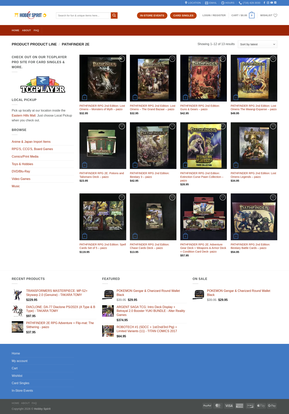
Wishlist (17, 375)
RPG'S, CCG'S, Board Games (32, 149)
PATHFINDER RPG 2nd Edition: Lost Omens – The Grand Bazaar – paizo (152, 107)
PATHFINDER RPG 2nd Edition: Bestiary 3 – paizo (149, 175)
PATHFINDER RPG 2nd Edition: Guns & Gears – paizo (200, 107)
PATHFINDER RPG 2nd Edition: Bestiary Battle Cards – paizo (250, 246)
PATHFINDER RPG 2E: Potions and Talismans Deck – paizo (101, 175)
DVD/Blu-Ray (21, 171)
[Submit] (114, 15)
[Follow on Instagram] (268, 3)
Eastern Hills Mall (24, 115)
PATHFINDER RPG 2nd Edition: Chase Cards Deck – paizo (149, 246)
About (26, 30)
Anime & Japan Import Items (31, 141)
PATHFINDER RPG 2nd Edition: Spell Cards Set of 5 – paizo (102, 246)
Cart (15, 368)
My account (20, 361)
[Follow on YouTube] (272, 3)
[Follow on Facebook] (264, 3)
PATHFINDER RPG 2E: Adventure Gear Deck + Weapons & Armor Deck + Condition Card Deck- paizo (203, 248)
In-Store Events (22, 390)
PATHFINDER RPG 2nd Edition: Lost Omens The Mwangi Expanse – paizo (254, 107)
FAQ (36, 30)
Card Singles (20, 383)
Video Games (21, 179)
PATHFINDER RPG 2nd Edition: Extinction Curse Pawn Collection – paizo (201, 177)
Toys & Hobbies (22, 164)
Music (16, 186)
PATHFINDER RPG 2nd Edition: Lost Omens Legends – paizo (253, 175)
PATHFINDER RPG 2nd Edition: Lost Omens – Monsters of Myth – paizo (102, 107)
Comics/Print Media (25, 156)
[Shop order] (257, 44)
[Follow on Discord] (275, 3)
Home (15, 30)
